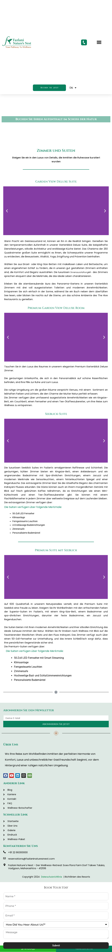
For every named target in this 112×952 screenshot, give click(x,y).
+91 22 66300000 (18, 852)
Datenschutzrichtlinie (52, 876)
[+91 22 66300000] (4, 852)
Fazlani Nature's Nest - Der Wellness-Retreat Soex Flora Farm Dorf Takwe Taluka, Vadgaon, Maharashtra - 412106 (56, 866)
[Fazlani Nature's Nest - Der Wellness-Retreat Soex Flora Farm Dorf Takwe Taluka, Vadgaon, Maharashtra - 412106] (4, 865)
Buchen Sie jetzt (49, 87)
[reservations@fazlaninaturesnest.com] (4, 858)
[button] (99, 42)
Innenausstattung (79, 272)
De (73, 88)
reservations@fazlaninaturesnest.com (31, 858)
